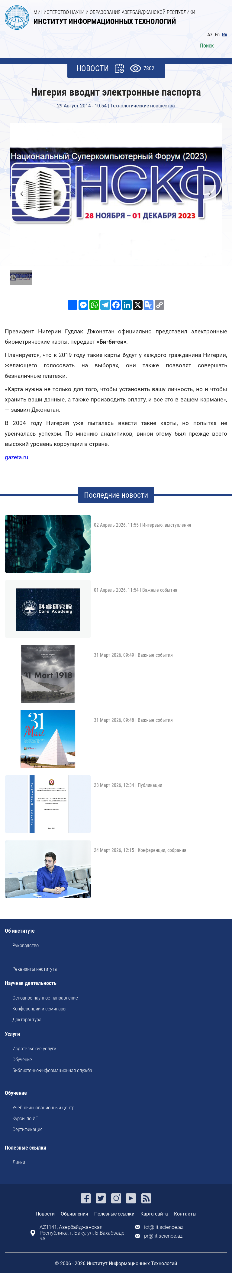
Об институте (20, 931)
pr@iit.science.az (163, 1236)
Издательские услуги (34, 1049)
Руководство (25, 945)
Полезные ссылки (25, 1148)
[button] (210, 194)
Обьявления (74, 1214)
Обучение (22, 1059)
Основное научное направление (45, 998)
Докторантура (26, 1019)
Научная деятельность (30, 983)
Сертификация (27, 1129)
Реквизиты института (34, 969)
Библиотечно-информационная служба (52, 1070)
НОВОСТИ (92, 68)
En (217, 34)
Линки (18, 1162)
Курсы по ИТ (25, 1118)
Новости (45, 1214)
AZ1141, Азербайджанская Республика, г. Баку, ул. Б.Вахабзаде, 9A (82, 1233)
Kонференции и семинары (39, 1009)
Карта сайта (154, 1214)
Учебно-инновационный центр (43, 1107)
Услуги (12, 1034)
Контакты (185, 1214)
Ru (224, 34)
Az (209, 34)
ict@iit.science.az (163, 1227)
